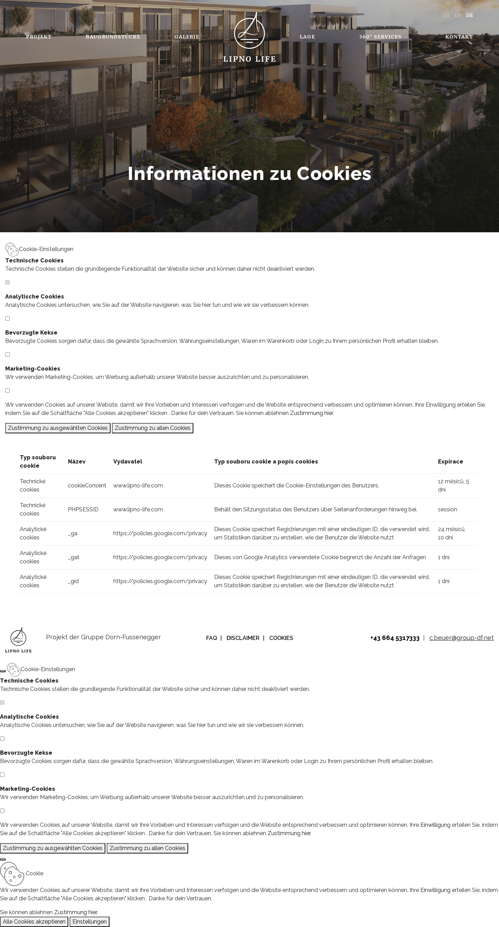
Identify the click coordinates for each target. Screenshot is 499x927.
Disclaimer (243, 638)
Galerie (186, 37)
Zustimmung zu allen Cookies (153, 428)
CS (447, 15)
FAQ (211, 638)
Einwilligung (441, 404)
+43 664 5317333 (395, 637)
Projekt (39, 37)
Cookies (281, 638)
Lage (307, 37)
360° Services (380, 37)
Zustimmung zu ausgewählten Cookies (58, 428)
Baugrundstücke (113, 37)
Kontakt (459, 37)
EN (458, 15)
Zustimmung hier (311, 413)
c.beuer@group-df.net (461, 637)
